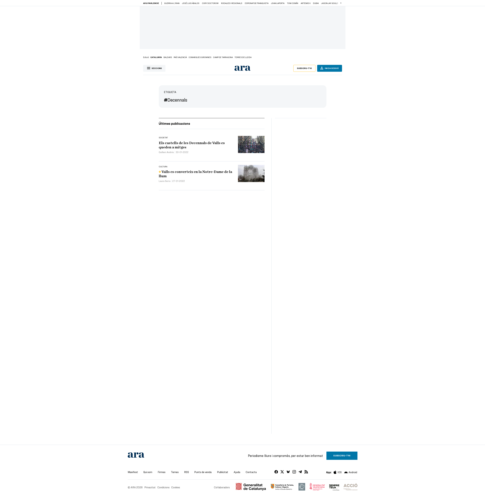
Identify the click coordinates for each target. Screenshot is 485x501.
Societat (163, 137)
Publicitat (222, 472)
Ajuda (237, 472)
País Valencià (180, 57)
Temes (175, 472)
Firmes (161, 472)
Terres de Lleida (243, 57)
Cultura (163, 166)
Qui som (147, 472)
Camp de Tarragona (223, 57)
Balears (168, 57)
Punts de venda (203, 472)
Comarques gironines (200, 57)
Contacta (251, 472)
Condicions (163, 487)
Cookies (175, 487)
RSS (186, 472)
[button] (341, 3)
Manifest (133, 472)
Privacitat (150, 487)
